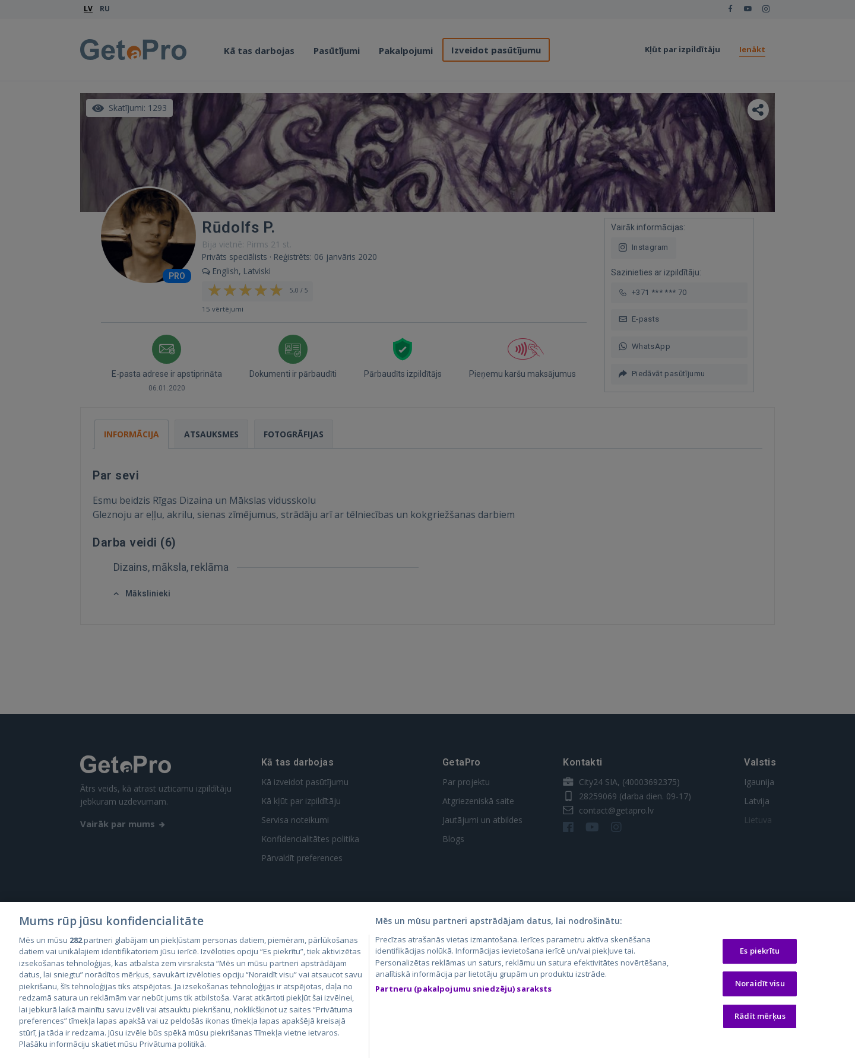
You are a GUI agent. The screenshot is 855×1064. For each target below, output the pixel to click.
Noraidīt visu (760, 986)
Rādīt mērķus (760, 1019)
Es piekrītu (760, 954)
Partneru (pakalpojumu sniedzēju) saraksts (463, 991)
